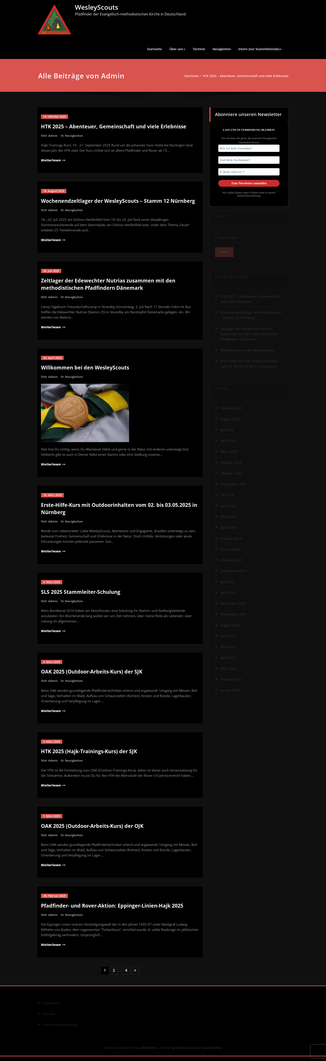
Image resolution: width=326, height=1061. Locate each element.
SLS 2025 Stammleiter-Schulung (82, 597)
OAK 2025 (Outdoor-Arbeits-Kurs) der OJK (95, 830)
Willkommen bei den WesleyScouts (86, 373)
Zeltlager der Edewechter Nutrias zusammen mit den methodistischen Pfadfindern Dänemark (110, 290)
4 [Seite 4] (126, 974)
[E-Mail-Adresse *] (249, 171)
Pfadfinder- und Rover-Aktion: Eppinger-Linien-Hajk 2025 (115, 910)
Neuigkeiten (222, 49)
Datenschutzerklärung (248, 194)
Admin (53, 135)
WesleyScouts (96, 7)
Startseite (154, 49)
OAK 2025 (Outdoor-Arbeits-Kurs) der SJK (94, 677)
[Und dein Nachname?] (249, 159)
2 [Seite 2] (114, 974)
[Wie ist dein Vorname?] (249, 147)
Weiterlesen (51, 160)
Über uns (177, 49)
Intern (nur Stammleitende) (260, 49)
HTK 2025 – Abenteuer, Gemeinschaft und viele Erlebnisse (243, 76)
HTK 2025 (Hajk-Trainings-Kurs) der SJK (91, 756)
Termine (199, 49)
